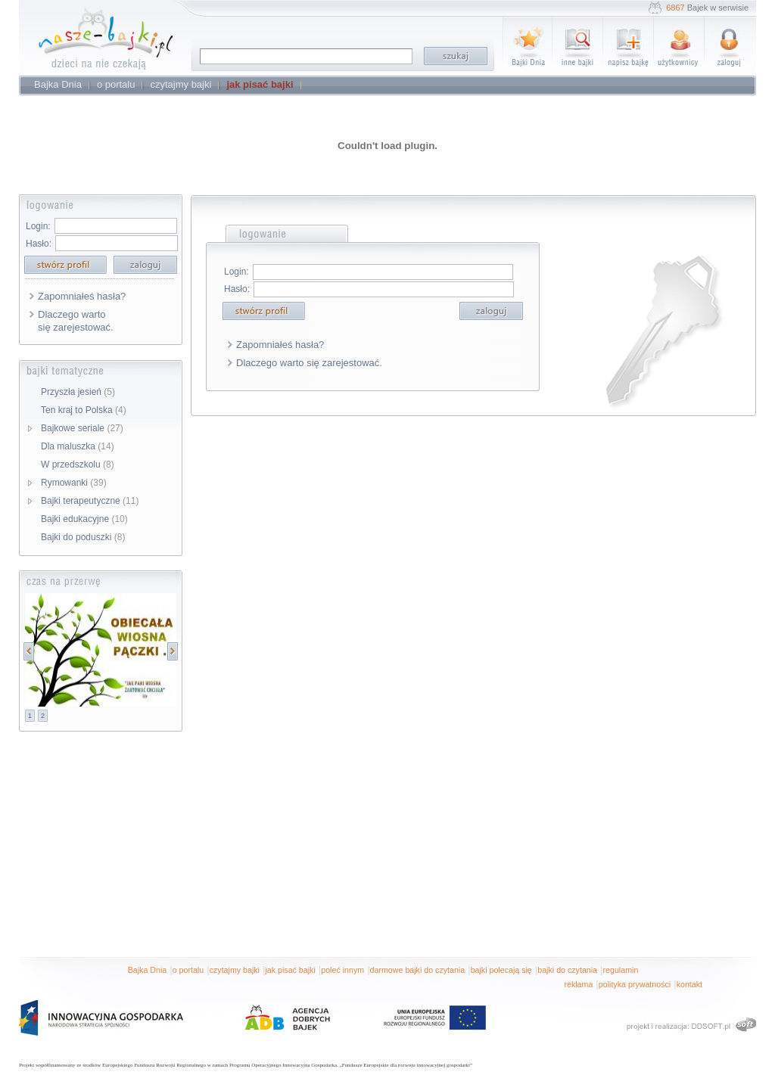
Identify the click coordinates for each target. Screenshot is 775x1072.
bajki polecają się (501, 969)
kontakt (689, 984)
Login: (38, 226)
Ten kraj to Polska (83, 410)
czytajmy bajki (235, 969)
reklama (578, 984)
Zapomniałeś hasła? (82, 296)
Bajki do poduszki (83, 537)
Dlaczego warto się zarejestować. (76, 321)
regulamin (621, 969)
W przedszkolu (77, 464)
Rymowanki (74, 482)
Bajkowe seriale (82, 428)
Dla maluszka (77, 446)
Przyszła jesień (78, 392)
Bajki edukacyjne (84, 519)
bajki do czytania (567, 969)
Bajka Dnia (147, 969)
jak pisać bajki (290, 969)
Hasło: (38, 243)
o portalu (188, 969)
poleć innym (342, 969)
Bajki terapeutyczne (90, 501)
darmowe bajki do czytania (417, 969)
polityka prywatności (635, 984)
